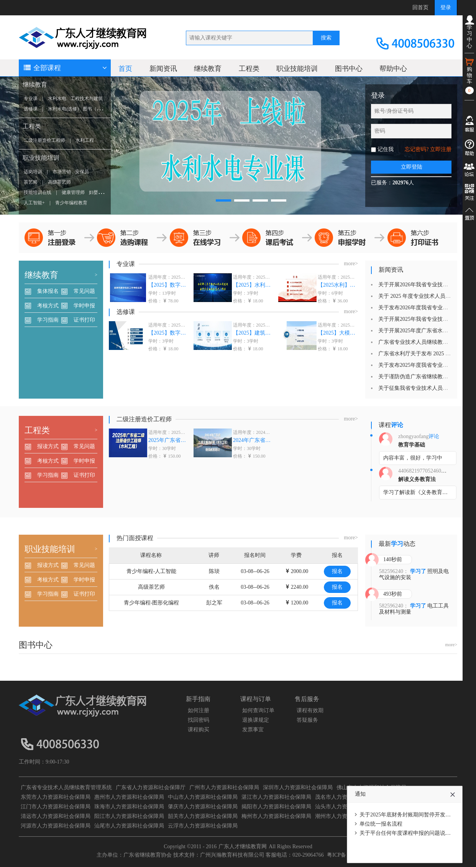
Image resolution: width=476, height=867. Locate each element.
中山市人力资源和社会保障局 (203, 797)
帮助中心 (393, 68)
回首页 (420, 7)
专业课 (31, 98)
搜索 (326, 38)
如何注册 (198, 710)
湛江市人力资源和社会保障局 (276, 797)
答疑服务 (307, 720)
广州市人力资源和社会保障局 (224, 787)
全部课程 (65, 67)
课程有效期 (310, 710)
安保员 (82, 171)
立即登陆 (411, 167)
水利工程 (85, 140)
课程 (391, 425)
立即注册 (440, 149)
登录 (445, 7)
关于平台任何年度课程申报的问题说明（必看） (415, 833)
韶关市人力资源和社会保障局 (203, 816)
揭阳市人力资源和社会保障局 (276, 807)
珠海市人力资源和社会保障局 (129, 807)
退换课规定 (255, 720)
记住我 (386, 149)
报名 (337, 571)
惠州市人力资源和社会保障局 (129, 797)
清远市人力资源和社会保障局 (55, 816)
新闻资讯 (163, 68)
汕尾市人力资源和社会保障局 (129, 826)
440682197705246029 (422, 471)
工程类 (32, 126)
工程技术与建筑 (87, 98)
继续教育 (35, 84)
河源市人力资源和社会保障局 (55, 826)
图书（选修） (96, 109)
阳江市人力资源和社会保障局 (129, 816)
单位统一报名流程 (380, 824)
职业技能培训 (41, 157)
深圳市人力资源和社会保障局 (298, 787)
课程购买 (198, 729)
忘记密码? (416, 149)
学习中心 (469, 32)
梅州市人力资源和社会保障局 (276, 816)
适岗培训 (33, 171)
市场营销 (62, 171)
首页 (125, 68)
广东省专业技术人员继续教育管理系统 (66, 787)
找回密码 (198, 720)
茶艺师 (31, 182)
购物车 (469, 75)
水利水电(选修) (63, 109)
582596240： (394, 571)
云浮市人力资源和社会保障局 (203, 826)
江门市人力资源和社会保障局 (55, 807)
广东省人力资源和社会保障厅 (150, 787)
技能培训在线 (37, 192)
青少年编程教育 (71, 202)
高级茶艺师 (59, 182)
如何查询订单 (258, 710)
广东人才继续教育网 (242, 846)
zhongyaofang (413, 436)
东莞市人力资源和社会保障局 (55, 797)
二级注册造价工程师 (44, 140)
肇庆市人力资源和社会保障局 (203, 807)
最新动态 (397, 543)
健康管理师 (73, 192)
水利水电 (57, 98)
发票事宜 (253, 729)
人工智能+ (34, 202)
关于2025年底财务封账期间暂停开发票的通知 (413, 815)
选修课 (31, 109)
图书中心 (349, 68)
